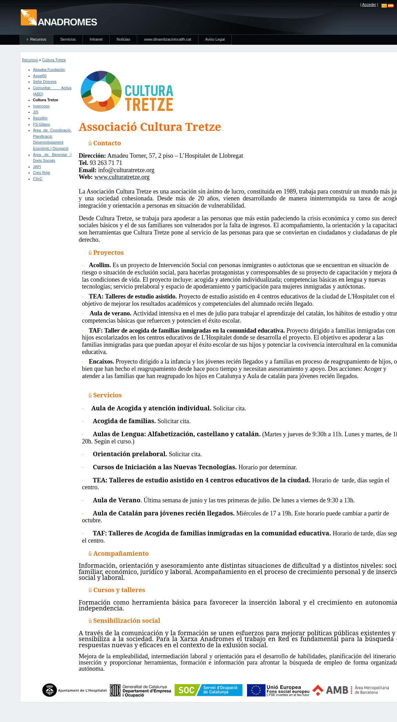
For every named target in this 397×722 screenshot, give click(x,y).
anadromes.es (58, 17)
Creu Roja (41, 172)
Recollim (40, 118)
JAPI (37, 167)
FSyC (38, 179)
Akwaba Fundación (49, 69)
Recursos (30, 60)
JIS (36, 112)
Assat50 (40, 76)
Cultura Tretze (54, 60)
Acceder (369, 4)
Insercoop (41, 106)
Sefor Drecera (44, 82)
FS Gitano (41, 124)
